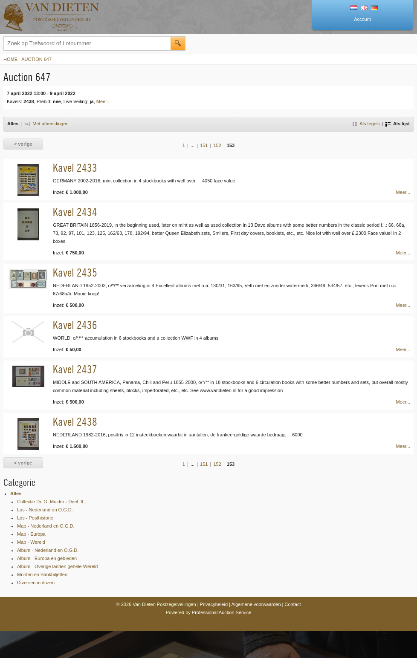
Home (10, 59)
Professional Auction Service (221, 612)
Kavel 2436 (75, 325)
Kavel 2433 (75, 167)
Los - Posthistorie (35, 517)
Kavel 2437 (75, 369)
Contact (293, 604)
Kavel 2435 (75, 272)
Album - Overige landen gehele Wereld (57, 566)
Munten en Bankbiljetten (42, 574)
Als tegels (366, 123)
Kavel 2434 (75, 212)
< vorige (23, 144)
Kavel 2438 (75, 421)
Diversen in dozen (36, 582)
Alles (15, 493)
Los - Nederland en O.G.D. (45, 509)
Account (362, 19)
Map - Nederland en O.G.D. (46, 525)
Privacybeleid (214, 604)
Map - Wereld (31, 542)
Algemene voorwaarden (256, 604)
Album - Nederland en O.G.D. (47, 550)
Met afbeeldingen (46, 123)
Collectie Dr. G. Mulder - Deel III (50, 501)
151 (204, 145)
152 (217, 145)
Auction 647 (36, 59)
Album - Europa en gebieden (47, 558)
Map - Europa (31, 534)
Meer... (103, 101)
